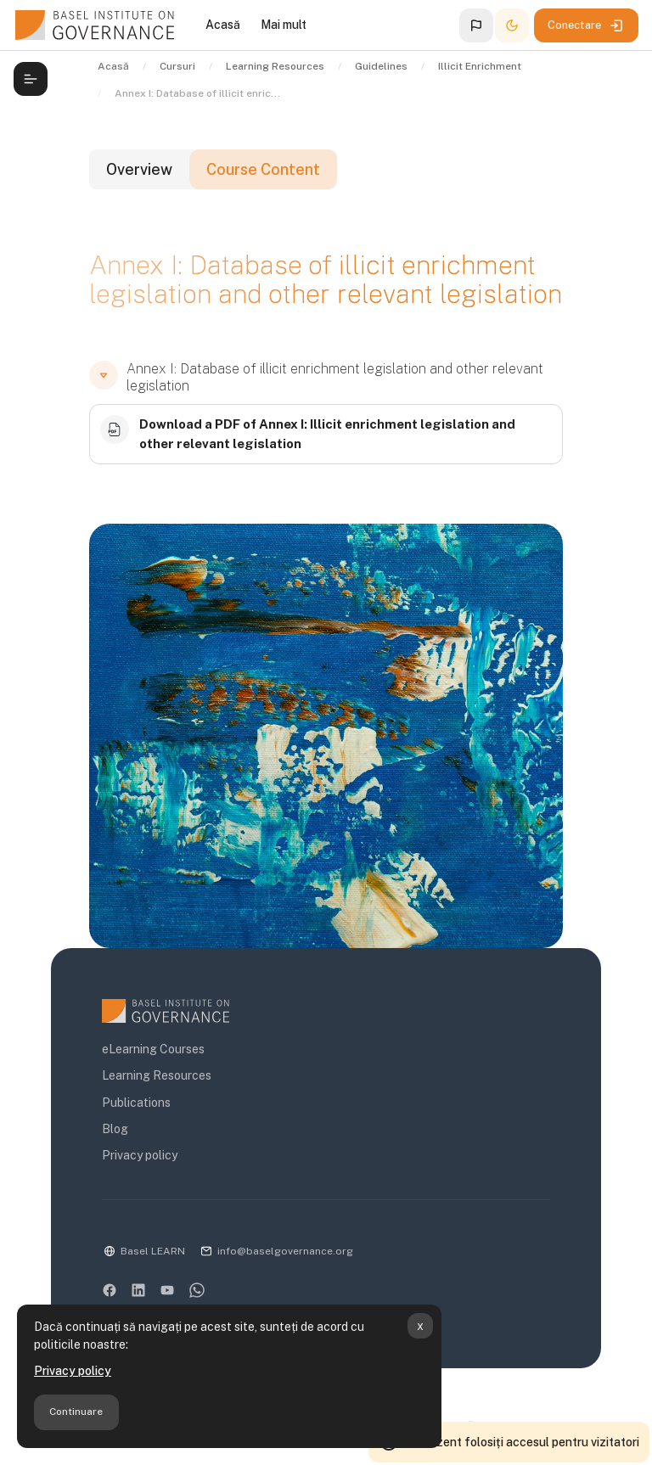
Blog (115, 1129)
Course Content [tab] (263, 169)
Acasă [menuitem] (222, 24)
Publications (136, 1102)
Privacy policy (72, 1371)
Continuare (76, 1411)
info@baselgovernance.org (285, 1251)
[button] (476, 25)
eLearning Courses (153, 1049)
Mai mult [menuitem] (283, 24)
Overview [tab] (139, 169)
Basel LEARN (153, 1251)
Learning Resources (156, 1075)
